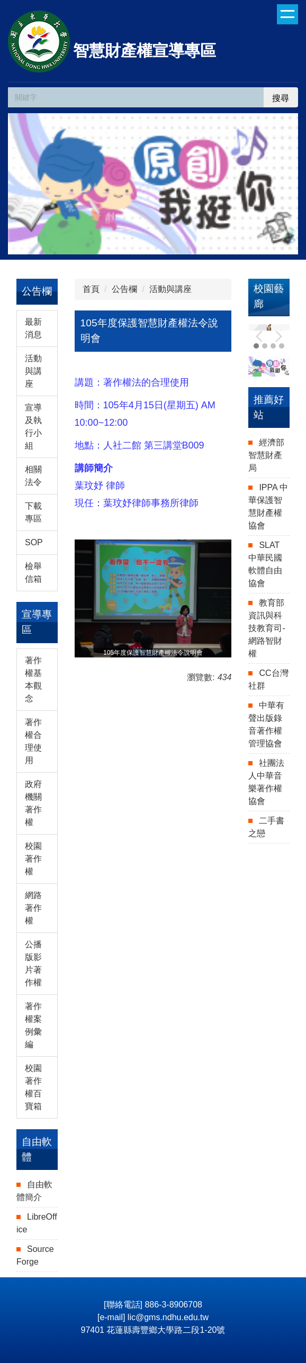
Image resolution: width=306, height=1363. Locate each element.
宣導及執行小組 (33, 426)
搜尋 (280, 98)
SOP (34, 542)
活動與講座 (33, 371)
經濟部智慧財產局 (266, 455)
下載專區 (33, 512)
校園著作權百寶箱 (33, 1087)
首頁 (91, 289)
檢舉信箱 (33, 572)
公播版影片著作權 (33, 963)
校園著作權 (33, 858)
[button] (261, 336)
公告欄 (124, 289)
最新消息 (33, 328)
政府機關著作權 (33, 803)
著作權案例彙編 (33, 1025)
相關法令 (33, 476)
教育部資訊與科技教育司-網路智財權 (266, 628)
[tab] (264, 346)
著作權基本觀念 (33, 679)
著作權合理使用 (33, 741)
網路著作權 (33, 908)
